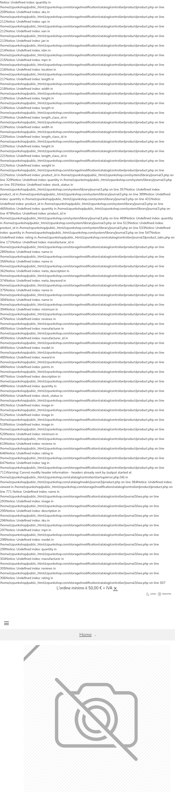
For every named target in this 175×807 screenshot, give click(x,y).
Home (85, 635)
